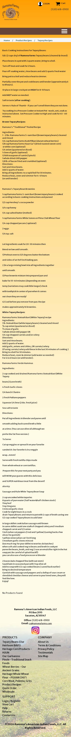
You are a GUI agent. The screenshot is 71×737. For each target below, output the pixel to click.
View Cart (8, 704)
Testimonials (45, 652)
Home (7, 40)
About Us (43, 641)
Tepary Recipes (45, 40)
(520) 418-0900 (41, 620)
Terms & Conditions (49, 645)
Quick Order (9, 688)
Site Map (43, 656)
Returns (7, 711)
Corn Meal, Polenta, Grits (17, 680)
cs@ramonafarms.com (40, 623)
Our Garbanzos (11, 656)
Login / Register (11, 701)
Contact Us (8, 715)
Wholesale (8, 691)
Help (5, 708)
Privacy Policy (46, 649)
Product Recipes (24, 40)
